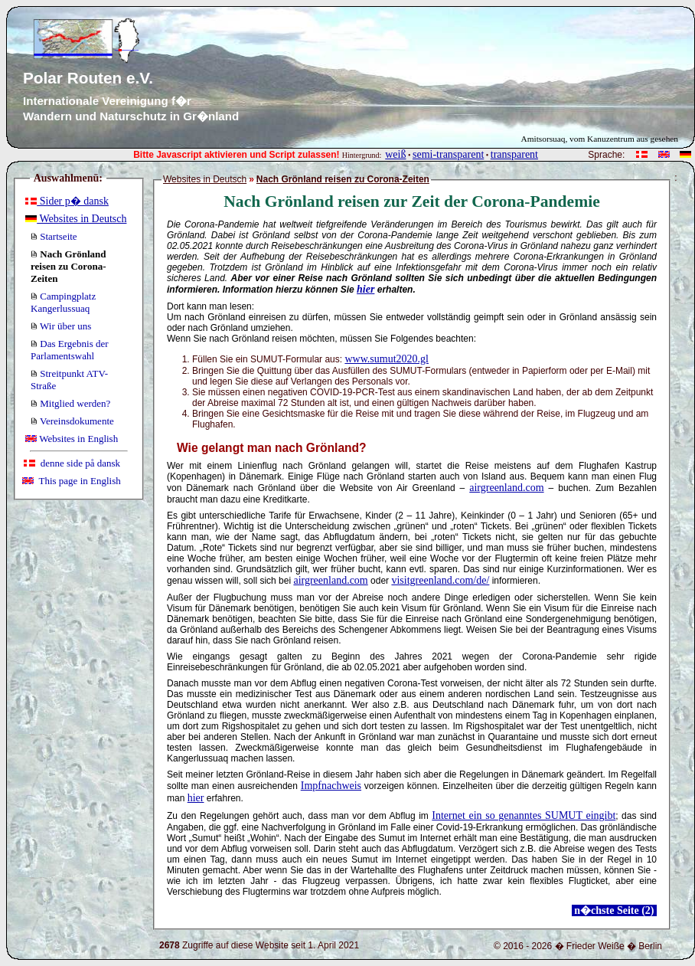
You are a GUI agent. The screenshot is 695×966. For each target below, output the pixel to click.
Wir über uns (61, 326)
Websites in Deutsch (75, 218)
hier (365, 289)
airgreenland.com (506, 487)
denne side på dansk (72, 463)
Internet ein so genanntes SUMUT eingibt (523, 815)
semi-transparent (448, 154)
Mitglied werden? (70, 403)
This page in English (71, 480)
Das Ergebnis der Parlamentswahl (70, 350)
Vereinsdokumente (72, 421)
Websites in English (71, 438)
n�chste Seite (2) (614, 910)
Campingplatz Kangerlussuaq (63, 302)
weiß (395, 154)
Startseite (54, 236)
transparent (514, 154)
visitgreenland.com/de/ (440, 580)
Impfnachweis (331, 785)
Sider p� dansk (67, 201)
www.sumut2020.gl (386, 359)
